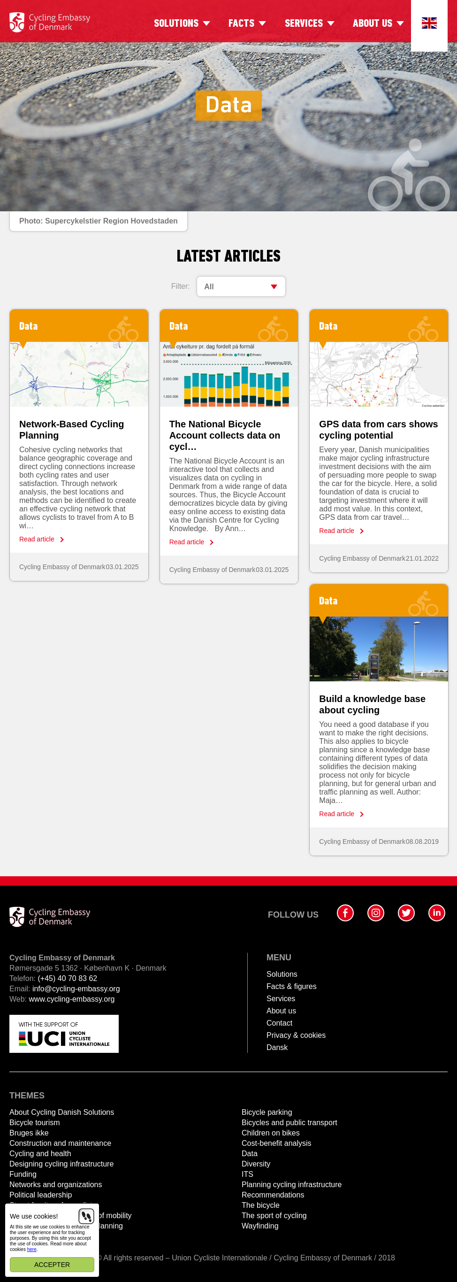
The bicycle (261, 1205)
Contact (279, 1023)
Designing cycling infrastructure (61, 1164)
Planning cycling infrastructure (292, 1185)
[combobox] (241, 286)
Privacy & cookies (296, 1035)
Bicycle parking (267, 1112)
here (32, 1249)
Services (304, 24)
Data (250, 1154)
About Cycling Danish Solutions (61, 1112)
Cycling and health (40, 1154)
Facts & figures (292, 986)
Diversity (256, 1164)
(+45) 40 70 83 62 (67, 978)
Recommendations (273, 1195)
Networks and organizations (55, 1185)
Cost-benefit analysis (277, 1143)
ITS (247, 1174)
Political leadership (40, 1195)
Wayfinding (260, 1226)
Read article (36, 539)
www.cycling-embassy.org (72, 999)
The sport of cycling (274, 1216)
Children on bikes (271, 1133)
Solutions (176, 24)
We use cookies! (34, 1216)
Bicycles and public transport (289, 1123)
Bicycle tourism (34, 1123)
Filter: (180, 286)
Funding (23, 1174)
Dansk (277, 1047)
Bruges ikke (29, 1133)
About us (372, 24)
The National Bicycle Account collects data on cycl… (225, 435)
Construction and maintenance (60, 1143)
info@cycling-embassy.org (76, 989)
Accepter (52, 1264)
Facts (241, 24)
